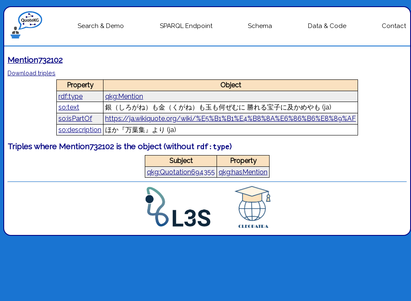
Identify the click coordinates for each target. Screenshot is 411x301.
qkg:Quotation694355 (181, 172)
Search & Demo (101, 26)
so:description (79, 130)
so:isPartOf (75, 118)
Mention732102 (35, 59)
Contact (394, 26)
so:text (68, 107)
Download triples (31, 73)
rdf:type (70, 96)
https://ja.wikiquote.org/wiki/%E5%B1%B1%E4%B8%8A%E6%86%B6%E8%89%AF (230, 118)
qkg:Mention (124, 96)
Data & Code (327, 26)
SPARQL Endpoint (186, 26)
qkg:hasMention (243, 172)
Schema (260, 26)
